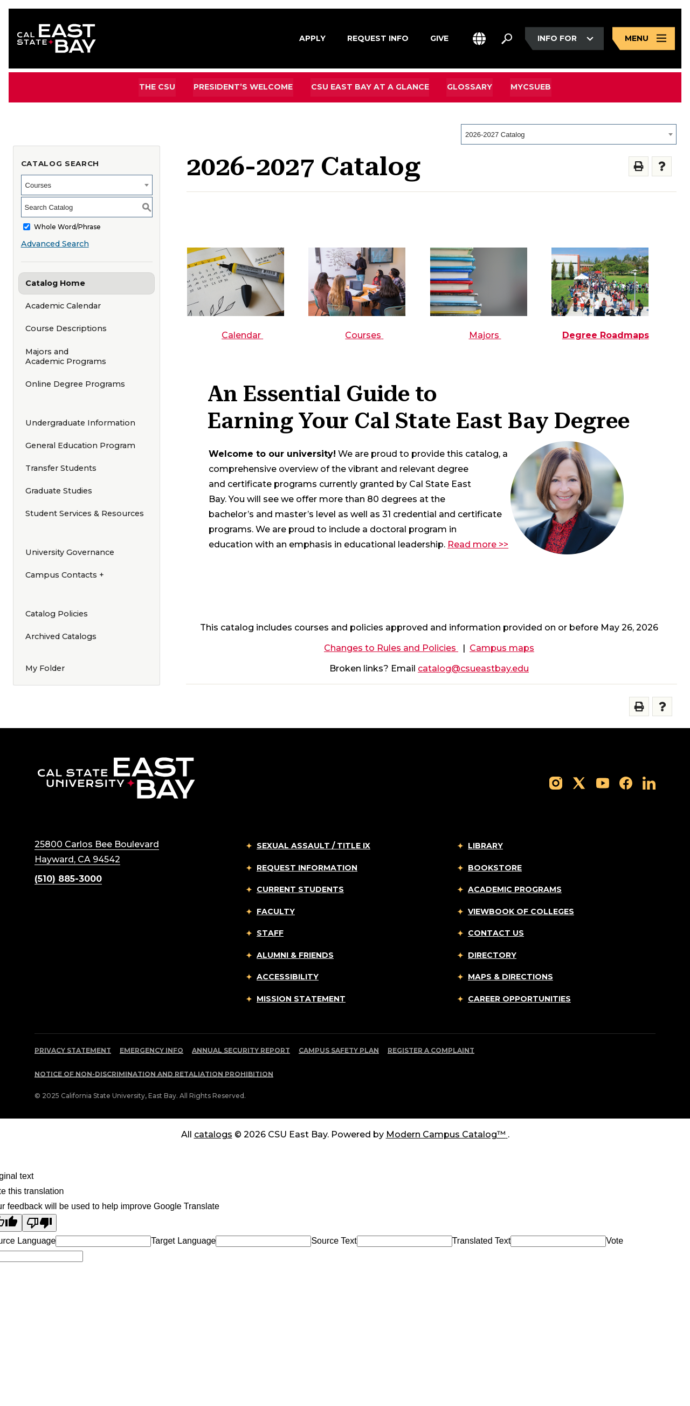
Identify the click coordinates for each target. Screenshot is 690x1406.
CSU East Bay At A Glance (370, 87)
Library (485, 846)
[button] (479, 39)
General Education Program (80, 445)
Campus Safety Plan (339, 1050)
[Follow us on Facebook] (625, 782)
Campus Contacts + (64, 575)
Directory (492, 955)
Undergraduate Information (80, 423)
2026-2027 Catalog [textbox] (495, 135)
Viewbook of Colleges (521, 911)
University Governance (69, 552)
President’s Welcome (244, 87)
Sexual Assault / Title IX (313, 846)
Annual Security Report (241, 1050)
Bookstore (495, 868)
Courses (364, 335)
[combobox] (569, 134)
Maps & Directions (510, 977)
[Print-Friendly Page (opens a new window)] (638, 166)
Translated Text (481, 1240)
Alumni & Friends (295, 955)
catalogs (213, 1134)
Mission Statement (301, 999)
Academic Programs (515, 889)
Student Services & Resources (84, 513)
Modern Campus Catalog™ (447, 1134)
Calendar (242, 335)
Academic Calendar (63, 306)
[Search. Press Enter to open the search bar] (506, 39)
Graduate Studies (58, 491)
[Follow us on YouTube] (602, 782)
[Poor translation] (39, 1223)
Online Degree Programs (75, 384)
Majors (485, 335)
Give (439, 37)
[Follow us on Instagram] (555, 782)
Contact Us (496, 933)
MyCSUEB (529, 86)
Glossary (469, 87)
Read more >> (477, 544)
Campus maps (502, 648)
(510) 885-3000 (68, 879)
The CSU (159, 87)
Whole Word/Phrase (67, 227)
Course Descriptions (66, 328)
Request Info (378, 37)
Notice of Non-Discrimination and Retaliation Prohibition (153, 1074)
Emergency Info (151, 1050)
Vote (614, 1240)
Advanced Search (55, 244)
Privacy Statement (72, 1050)
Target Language (183, 1240)
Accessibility (288, 977)
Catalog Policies (56, 614)
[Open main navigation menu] (643, 39)
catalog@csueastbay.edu (473, 668)
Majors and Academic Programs (65, 357)
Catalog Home (55, 283)
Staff (270, 933)
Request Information (307, 868)
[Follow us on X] (578, 782)
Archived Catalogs (60, 636)
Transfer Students (60, 468)
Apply (312, 37)
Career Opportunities (519, 999)
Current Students (300, 889)
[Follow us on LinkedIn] (649, 782)
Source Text (333, 1240)
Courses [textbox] (38, 185)
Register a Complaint (431, 1050)
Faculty (276, 911)
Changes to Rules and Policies (391, 648)
